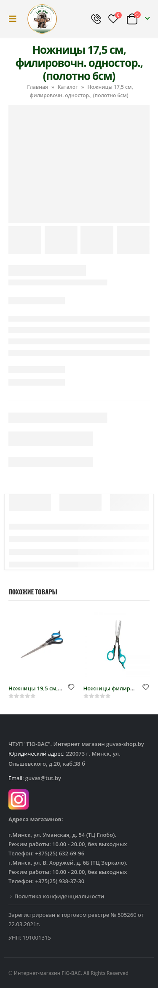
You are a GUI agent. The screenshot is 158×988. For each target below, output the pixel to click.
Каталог (68, 87)
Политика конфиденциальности (59, 896)
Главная (37, 87)
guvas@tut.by (43, 778)
